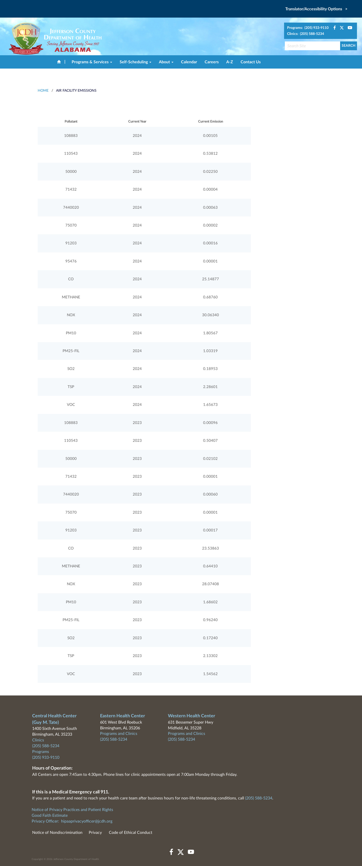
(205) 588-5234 (45, 746)
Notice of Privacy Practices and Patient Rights (72, 810)
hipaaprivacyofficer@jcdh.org (86, 821)
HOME (43, 90)
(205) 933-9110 (45, 757)
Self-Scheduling (135, 62)
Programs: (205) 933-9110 (308, 28)
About (166, 62)
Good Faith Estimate (50, 816)
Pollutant (71, 121)
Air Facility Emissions (76, 90)
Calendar (189, 62)
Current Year (137, 121)
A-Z (229, 62)
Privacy (95, 833)
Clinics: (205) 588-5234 (305, 34)
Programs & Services (92, 62)
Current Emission (210, 121)
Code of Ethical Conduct (130, 833)
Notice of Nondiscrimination (57, 833)
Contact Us (251, 62)
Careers (212, 62)
